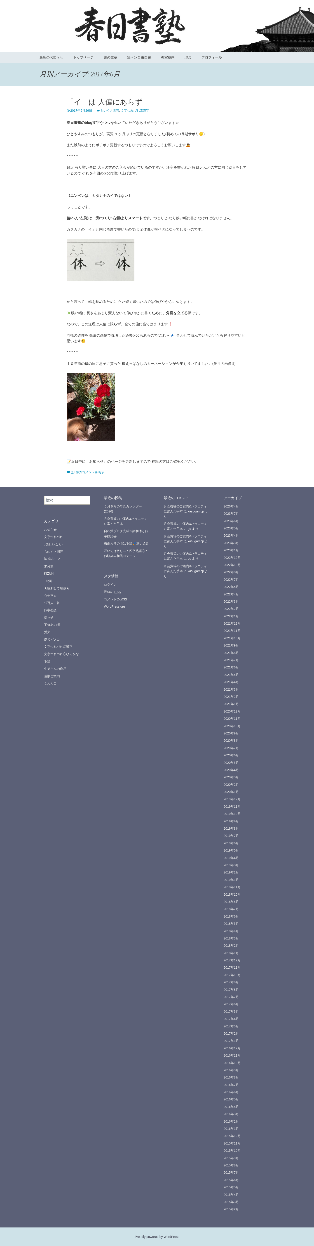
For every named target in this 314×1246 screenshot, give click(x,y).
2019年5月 (231, 850)
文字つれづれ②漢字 (135, 110)
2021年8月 (231, 653)
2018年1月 (231, 953)
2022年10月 (232, 565)
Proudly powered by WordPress (157, 1237)
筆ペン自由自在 (139, 57)
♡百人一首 (52, 603)
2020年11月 (232, 718)
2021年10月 (232, 638)
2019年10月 (232, 814)
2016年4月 (231, 1107)
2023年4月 (231, 535)
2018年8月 (231, 902)
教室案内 (168, 57)
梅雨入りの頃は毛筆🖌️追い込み (126, 543)
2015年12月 (232, 1136)
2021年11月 (232, 630)
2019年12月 (232, 799)
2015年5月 (231, 1187)
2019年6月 (231, 843)
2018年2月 (231, 945)
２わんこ (50, 683)
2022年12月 (232, 557)
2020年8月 (231, 740)
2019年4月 (231, 858)
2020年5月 (231, 763)
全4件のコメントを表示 (87, 472)
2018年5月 (231, 923)
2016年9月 (231, 1070)
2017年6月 (231, 1004)
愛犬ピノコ (52, 639)
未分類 (49, 566)
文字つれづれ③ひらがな (61, 654)
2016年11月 (232, 1055)
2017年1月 (231, 1041)
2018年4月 (231, 931)
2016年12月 (232, 1048)
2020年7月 (231, 748)
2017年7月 (231, 997)
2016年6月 (231, 1092)
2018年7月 (231, 909)
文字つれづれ (53, 537)
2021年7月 (231, 660)
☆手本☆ (50, 595)
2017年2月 (231, 1033)
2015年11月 (232, 1143)
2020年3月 (231, 777)
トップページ (83, 57)
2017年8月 (231, 989)
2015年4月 (231, 1194)
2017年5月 (231, 1011)
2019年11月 (232, 806)
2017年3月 (231, 1026)
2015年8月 (231, 1165)
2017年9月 (231, 982)
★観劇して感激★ (56, 588)
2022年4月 (231, 594)
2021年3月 (231, 689)
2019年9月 (231, 821)
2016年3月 (231, 1114)
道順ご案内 (52, 676)
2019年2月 (231, 872)
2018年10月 (232, 894)
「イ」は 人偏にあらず (104, 102)
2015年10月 (232, 1150)
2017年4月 (231, 1019)
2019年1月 (231, 880)
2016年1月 (231, 1128)
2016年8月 (231, 1077)
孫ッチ (49, 617)
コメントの (115, 599)
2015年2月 (231, 1209)
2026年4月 (231, 506)
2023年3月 (231, 543)
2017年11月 (232, 967)
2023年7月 (231, 513)
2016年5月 (231, 1099)
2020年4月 (231, 770)
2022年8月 (231, 572)
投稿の (112, 592)
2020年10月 (232, 726)
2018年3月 (231, 938)
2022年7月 (231, 579)
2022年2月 (231, 609)
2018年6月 (231, 916)
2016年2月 (231, 1121)
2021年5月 (231, 675)
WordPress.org (114, 606)
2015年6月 (231, 1180)
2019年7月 (231, 836)
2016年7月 (231, 1085)
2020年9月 (231, 733)
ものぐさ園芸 (109, 110)
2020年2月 (231, 784)
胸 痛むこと (52, 559)
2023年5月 (231, 528)
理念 (188, 57)
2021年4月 (231, 682)
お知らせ (50, 529)
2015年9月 (231, 1158)
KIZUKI (49, 573)
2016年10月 (232, 1063)
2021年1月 (231, 704)
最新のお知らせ (51, 57)
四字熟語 (50, 610)
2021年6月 (231, 667)
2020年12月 (232, 711)
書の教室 (110, 57)
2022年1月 (231, 616)
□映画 (48, 581)
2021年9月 (231, 645)
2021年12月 (232, 623)
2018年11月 (232, 887)
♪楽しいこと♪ (53, 544)
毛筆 (47, 661)
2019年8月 (231, 828)
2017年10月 (232, 975)
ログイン (110, 584)
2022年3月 (231, 601)
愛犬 (47, 632)
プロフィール (212, 57)
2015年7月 (231, 1172)
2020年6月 (231, 755)
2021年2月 (231, 697)
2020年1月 (231, 792)
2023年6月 (231, 521)
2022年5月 (231, 587)
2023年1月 (231, 550)
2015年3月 (231, 1202)
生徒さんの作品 (55, 668)
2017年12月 (232, 960)
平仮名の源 (52, 625)
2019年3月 (231, 865)
